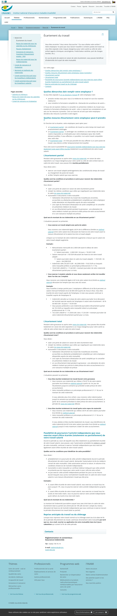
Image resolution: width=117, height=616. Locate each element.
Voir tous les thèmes (16, 594)
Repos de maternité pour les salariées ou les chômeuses (26, 45)
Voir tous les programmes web (71, 594)
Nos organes (90, 572)
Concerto (63, 590)
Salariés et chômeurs (19, 94)
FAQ (107, 18)
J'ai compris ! (101, 612)
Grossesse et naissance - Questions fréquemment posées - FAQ (25, 54)
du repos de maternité (62, 193)
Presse (79, 6)
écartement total (56, 141)
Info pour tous (39, 580)
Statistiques (88, 18)
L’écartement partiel (52, 75)
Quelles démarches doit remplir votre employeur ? (63, 71)
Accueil (7, 18)
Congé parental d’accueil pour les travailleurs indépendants (25, 77)
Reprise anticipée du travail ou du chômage (61, 84)
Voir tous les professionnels (44, 594)
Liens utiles (99, 6)
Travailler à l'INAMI (109, 6)
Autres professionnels (42, 577)
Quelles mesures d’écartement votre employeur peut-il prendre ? (68, 73)
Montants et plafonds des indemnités (24, 71)
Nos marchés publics (93, 583)
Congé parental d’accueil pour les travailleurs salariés (25, 82)
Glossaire (91, 6)
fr (5, 1)
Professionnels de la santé (43, 569)
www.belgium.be (106, 1)
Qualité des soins (15, 574)
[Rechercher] (102, 12)
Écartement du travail (24, 41)
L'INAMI (99, 18)
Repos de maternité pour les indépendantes (26, 60)
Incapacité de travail (16, 580)
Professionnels (29, 18)
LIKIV (6, 22)
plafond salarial (76, 383)
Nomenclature (44, 18)
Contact (73, 6)
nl (2, 1)
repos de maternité (67, 404)
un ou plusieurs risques (68, 95)
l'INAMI (90, 563)
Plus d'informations (84, 612)
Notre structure (91, 569)
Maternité (45, 27)
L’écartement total (51, 77)
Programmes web (59, 18)
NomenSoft (64, 569)
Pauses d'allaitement (23, 49)
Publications (75, 18)
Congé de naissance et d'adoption (23, 66)
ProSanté (63, 572)
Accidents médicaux (16, 577)
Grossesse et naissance (33, 27)
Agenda (85, 6)
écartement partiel (57, 127)
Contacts (48, 86)
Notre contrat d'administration (97, 575)
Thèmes (18, 17)
